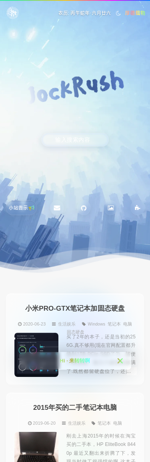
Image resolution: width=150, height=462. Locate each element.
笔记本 (114, 323)
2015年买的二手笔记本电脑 (75, 407)
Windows (97, 323)
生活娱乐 (67, 323)
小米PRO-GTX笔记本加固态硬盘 (75, 308)
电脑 (127, 323)
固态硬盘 (75, 332)
